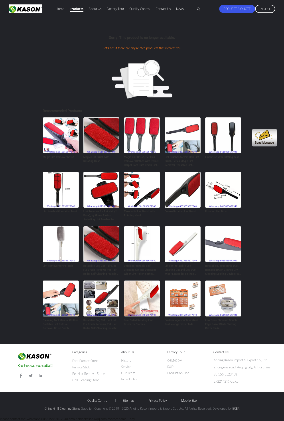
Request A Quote (237, 9)
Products (76, 9)
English (265, 9)
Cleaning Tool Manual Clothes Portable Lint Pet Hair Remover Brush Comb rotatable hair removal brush (60, 324)
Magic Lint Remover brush (58, 157)
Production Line (178, 373)
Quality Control (140, 9)
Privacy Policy (157, 400)
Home (60, 9)
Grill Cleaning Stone (86, 380)
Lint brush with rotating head (222, 157)
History (126, 360)
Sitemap (128, 400)
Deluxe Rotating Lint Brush (180, 211)
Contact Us (163, 9)
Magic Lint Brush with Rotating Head (96, 159)
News (180, 9)
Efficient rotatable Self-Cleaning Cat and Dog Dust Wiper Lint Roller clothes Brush (140, 270)
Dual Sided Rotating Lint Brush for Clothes (138, 322)
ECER (235, 408)
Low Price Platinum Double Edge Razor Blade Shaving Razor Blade (221, 324)
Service (126, 367)
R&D (170, 367)
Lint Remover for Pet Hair (58, 265)
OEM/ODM (174, 360)
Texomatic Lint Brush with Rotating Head (139, 213)
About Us (95, 9)
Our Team (128, 373)
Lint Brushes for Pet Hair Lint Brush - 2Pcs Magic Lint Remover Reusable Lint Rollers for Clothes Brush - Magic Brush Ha (182, 161)
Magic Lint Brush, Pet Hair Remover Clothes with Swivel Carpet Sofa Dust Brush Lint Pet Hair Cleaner (141, 161)
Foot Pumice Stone (85, 361)
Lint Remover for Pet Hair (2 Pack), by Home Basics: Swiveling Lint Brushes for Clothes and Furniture (100, 215)
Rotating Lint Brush (216, 211)
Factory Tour (115, 9)
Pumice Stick (81, 367)
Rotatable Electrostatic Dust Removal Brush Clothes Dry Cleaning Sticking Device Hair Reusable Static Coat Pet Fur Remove (223, 270)
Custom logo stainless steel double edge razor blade (181, 322)
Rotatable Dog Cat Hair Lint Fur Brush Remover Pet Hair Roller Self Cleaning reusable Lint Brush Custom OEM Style (101, 270)
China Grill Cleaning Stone (62, 408)
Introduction (129, 379)
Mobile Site (189, 400)
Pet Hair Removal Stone (88, 374)
